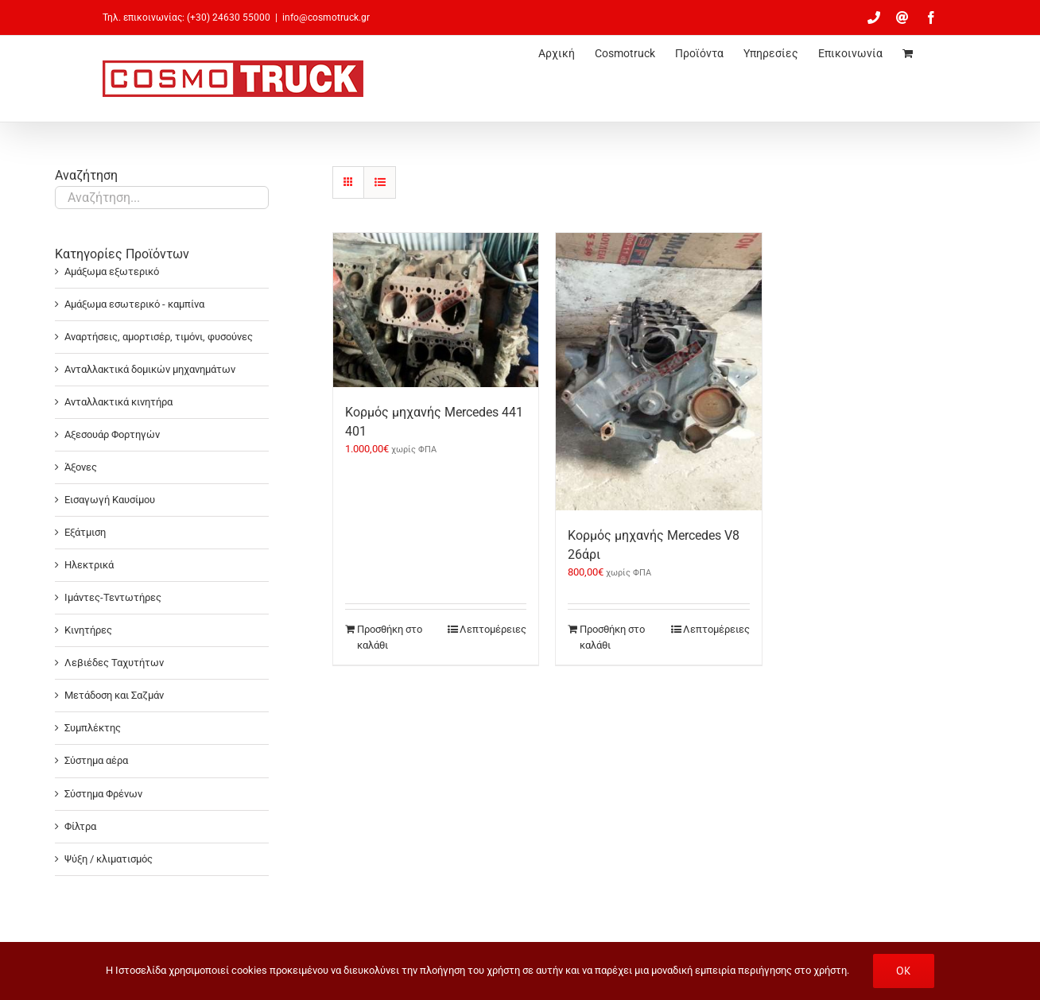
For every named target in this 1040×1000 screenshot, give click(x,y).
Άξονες (80, 467)
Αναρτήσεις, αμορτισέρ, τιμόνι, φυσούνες (158, 337)
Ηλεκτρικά (89, 565)
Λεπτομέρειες (493, 629)
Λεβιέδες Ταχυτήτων (114, 663)
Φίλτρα (80, 826)
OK (903, 970)
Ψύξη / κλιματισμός (108, 859)
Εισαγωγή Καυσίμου (109, 500)
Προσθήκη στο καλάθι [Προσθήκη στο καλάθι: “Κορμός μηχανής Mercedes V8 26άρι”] (612, 637)
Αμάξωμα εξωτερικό (111, 271)
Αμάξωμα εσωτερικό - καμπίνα (134, 304)
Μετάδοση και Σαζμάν (114, 695)
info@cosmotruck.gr (326, 17)
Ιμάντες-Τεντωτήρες (112, 597)
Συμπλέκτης (92, 728)
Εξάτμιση (85, 532)
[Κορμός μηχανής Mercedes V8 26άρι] (658, 371)
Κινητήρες (88, 630)
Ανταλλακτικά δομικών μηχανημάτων (149, 369)
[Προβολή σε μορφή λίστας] (379, 182)
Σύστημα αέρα (96, 760)
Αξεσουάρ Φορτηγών (112, 434)
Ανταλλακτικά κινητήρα (118, 402)
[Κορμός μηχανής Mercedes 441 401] (435, 310)
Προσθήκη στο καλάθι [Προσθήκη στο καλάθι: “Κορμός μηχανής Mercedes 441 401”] (389, 637)
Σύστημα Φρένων (103, 794)
